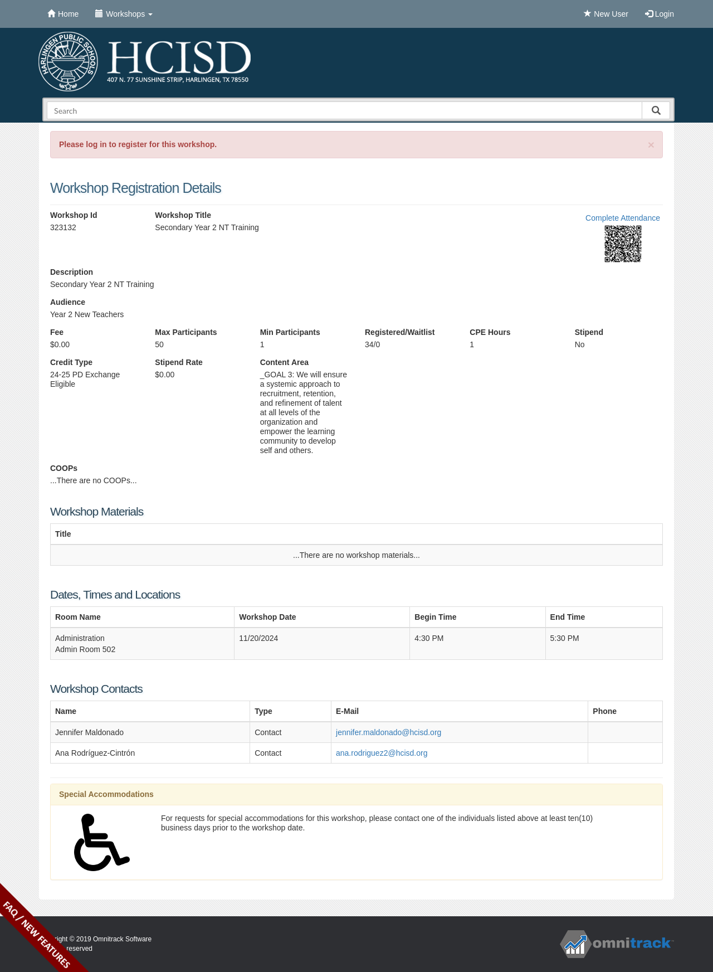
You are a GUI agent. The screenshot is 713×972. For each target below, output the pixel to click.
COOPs (63, 468)
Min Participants (290, 332)
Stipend (589, 332)
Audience (67, 302)
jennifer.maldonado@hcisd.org (388, 732)
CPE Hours (490, 332)
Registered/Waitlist (400, 332)
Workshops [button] (124, 13)
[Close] (651, 144)
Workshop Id (73, 215)
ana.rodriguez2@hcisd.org (381, 753)
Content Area (284, 362)
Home (63, 13)
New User (606, 13)
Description (71, 272)
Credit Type (71, 362)
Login (659, 13)
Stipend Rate (179, 362)
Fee (57, 332)
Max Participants (186, 332)
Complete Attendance (622, 217)
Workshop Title (183, 215)
